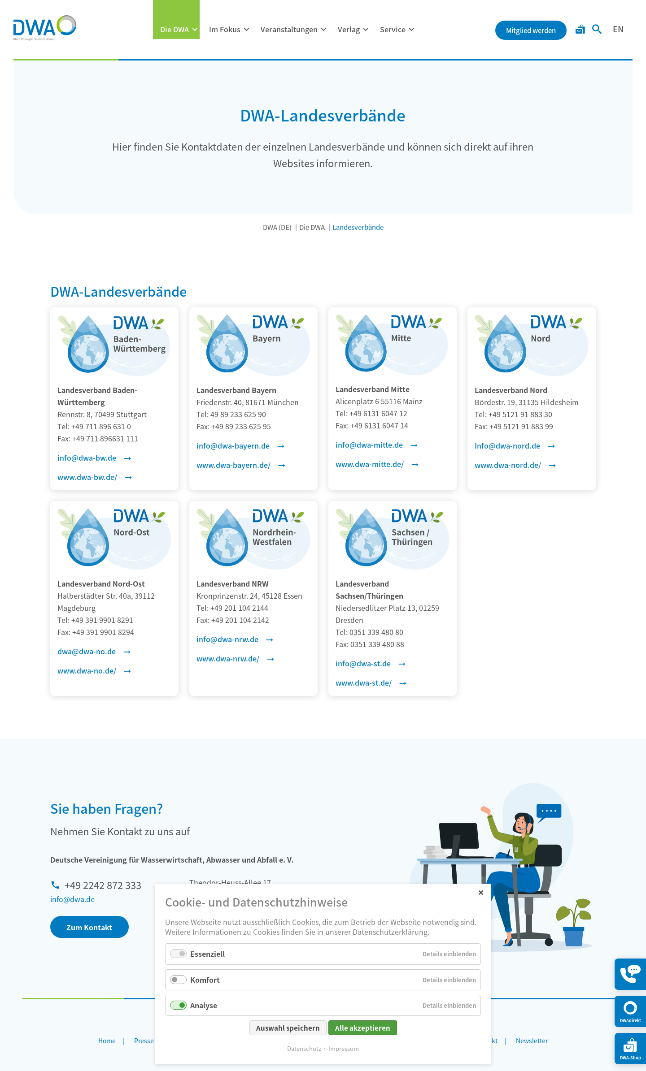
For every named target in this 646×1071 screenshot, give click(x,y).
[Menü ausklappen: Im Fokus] (246, 29)
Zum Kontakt (89, 927)
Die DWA (174, 29)
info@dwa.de (72, 899)
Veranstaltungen (289, 29)
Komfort (205, 979)
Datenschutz (304, 1048)
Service (393, 29)
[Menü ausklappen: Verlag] (365, 29)
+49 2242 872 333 (103, 884)
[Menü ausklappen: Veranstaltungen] (323, 29)
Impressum (343, 1048)
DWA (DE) (277, 227)
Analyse (203, 1005)
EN (618, 29)
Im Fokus (224, 29)
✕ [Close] (481, 892)
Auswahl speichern (288, 1027)
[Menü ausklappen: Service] (411, 29)
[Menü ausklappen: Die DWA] (194, 29)
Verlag (349, 29)
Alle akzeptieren (362, 1027)
